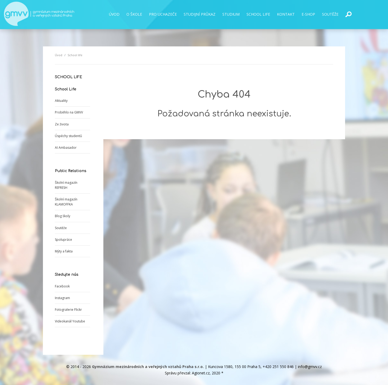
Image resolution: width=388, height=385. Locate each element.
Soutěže (61, 228)
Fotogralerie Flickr (68, 309)
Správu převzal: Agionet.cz (187, 372)
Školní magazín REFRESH (66, 185)
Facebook (62, 286)
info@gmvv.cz (310, 366)
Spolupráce (63, 239)
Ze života (62, 124)
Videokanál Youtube (70, 321)
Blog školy (62, 216)
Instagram (62, 298)
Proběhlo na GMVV (69, 112)
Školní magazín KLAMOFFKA (66, 202)
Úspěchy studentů (68, 136)
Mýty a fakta (64, 251)
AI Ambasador (66, 147)
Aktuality (61, 100)
